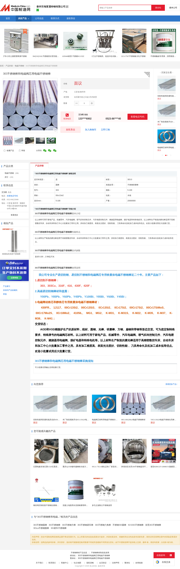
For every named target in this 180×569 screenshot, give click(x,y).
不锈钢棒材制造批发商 (100, 553)
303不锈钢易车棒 (85, 525)
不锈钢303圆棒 (119, 525)
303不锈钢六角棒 (103, 525)
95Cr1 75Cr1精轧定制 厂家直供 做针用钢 (108, 467)
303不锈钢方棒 (69, 525)
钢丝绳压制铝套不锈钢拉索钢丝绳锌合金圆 (50, 505)
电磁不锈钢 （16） (12, 173)
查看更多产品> (171, 384)
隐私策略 (90, 563)
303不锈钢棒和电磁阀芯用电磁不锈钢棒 (94, 555)
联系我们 (52, 563)
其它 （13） (9, 177)
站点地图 (77, 563)
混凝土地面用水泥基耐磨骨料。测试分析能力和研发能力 (85, 505)
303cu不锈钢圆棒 (41, 528)
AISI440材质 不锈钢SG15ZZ (73, 56)
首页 (2, 66)
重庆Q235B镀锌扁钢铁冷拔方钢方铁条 (78, 467)
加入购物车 (90, 129)
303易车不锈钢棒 (59, 528)
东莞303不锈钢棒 (153, 525)
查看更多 (14, 215)
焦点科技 (93, 566)
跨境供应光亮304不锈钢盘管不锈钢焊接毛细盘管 (140, 467)
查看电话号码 (137, 116)
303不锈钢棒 (54, 525)
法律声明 (115, 563)
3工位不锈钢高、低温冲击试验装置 (106, 56)
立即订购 (105, 129)
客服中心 (64, 563)
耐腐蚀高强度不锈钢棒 (11, 254)
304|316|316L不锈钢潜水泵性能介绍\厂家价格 (50, 56)
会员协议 (102, 563)
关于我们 (39, 563)
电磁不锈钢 (19, 66)
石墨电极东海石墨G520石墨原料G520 (48, 467)
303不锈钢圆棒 (40, 525)
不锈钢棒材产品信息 (79, 553)
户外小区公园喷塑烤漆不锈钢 (15, 56)
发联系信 (70, 129)
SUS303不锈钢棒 (136, 525)
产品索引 (6, 286)
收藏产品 (8, 150)
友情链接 (139, 563)
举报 (21, 150)
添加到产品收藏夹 (10, 290)
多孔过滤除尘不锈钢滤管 (102, 505)
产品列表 (9, 66)
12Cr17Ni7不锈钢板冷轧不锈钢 (133, 56)
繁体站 (127, 563)
